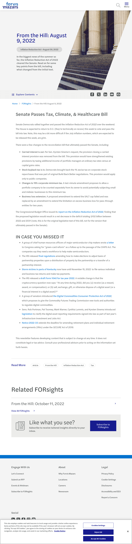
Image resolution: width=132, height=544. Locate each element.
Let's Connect (17, 473)
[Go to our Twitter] (18, 519)
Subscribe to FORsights (103, 426)
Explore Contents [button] (23, 94)
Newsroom (63, 491)
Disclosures (106, 485)
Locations (63, 479)
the (82, 296)
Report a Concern (109, 497)
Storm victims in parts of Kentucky (39, 269)
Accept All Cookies (98, 538)
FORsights (26, 103)
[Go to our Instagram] (28, 519)
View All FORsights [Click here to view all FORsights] (24, 410)
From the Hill (51, 365)
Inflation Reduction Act (74, 365)
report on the (80, 211)
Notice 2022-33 (30, 322)
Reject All (98, 532)
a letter (110, 242)
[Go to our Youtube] (33, 519)
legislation (27, 313)
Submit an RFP (17, 479)
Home (15, 103)
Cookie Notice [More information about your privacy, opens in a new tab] (59, 531)
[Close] (128, 531)
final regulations (47, 255)
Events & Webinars (19, 485)
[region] (66, 531)
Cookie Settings (108, 479)
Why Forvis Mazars (67, 473)
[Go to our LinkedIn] (13, 519)
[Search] (118, 5)
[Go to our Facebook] (23, 519)
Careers (62, 485)
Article (35, 365)
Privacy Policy (107, 473)
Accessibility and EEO (111, 491)
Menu (126, 5)
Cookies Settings (98, 525)
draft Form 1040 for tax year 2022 (57, 278)
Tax (92, 365)
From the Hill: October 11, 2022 (65, 403)
